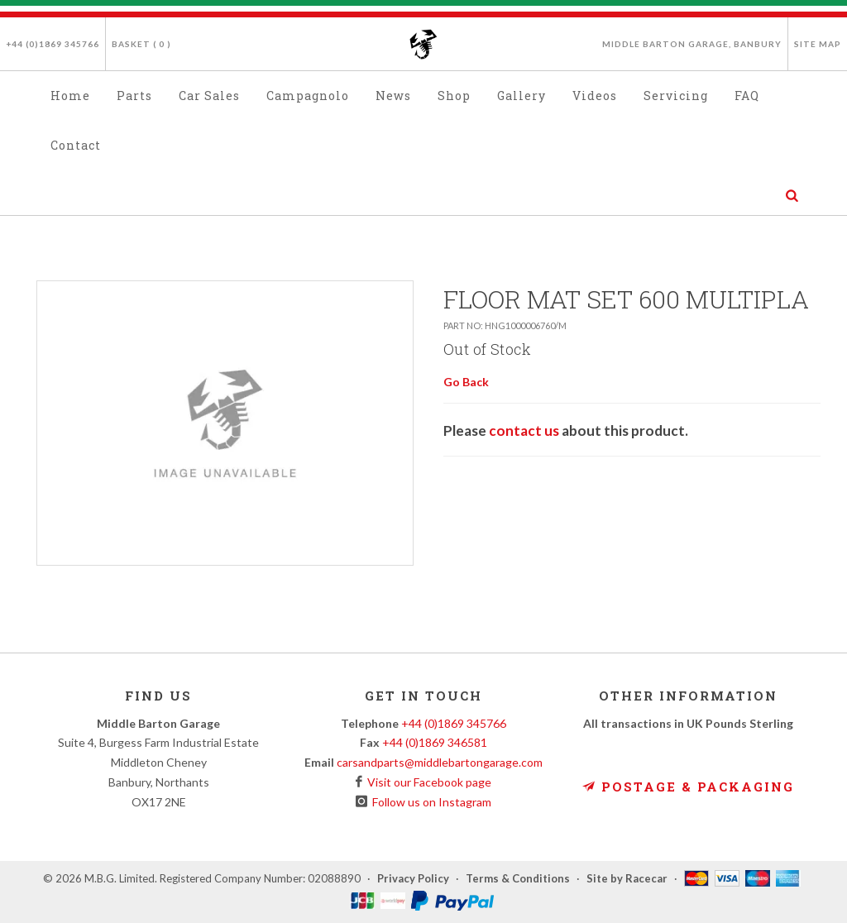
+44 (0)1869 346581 (434, 742)
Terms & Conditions (518, 878)
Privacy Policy (413, 878)
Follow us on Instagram (429, 802)
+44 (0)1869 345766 (52, 44)
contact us (524, 430)
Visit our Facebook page (426, 782)
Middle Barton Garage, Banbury (692, 44)
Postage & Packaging (688, 786)
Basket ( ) (141, 44)
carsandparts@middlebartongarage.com (440, 762)
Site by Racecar (627, 878)
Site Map (817, 44)
